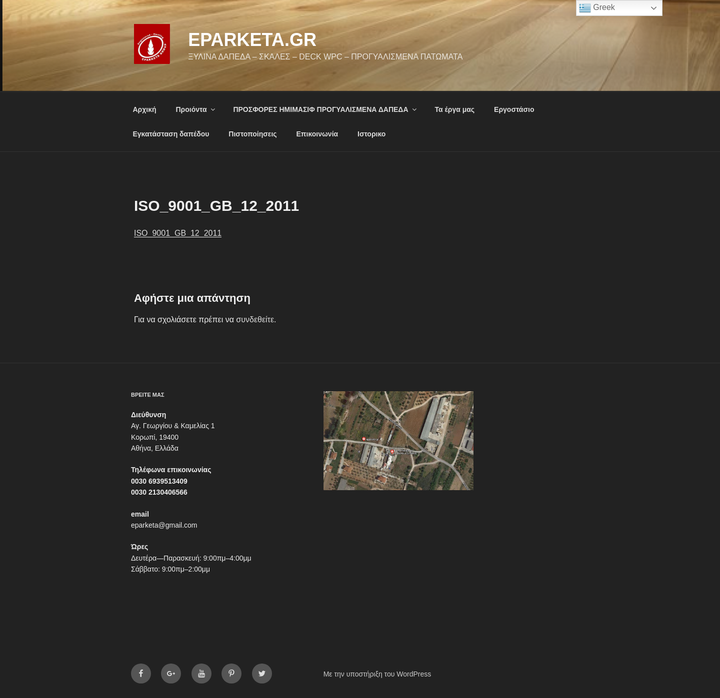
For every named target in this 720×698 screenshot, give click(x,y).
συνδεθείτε (255, 319)
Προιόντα (196, 109)
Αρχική (144, 109)
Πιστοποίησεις (252, 134)
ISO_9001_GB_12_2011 (178, 233)
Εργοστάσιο (514, 109)
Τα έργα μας (454, 109)
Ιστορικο (372, 134)
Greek (597, 8)
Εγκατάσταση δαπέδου (171, 134)
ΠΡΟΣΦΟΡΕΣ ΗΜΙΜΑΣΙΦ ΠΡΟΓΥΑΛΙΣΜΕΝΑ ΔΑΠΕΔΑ (325, 109)
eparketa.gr (252, 39)
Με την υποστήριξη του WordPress (378, 674)
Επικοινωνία (317, 134)
